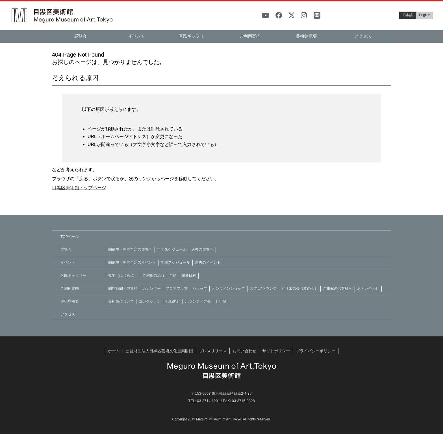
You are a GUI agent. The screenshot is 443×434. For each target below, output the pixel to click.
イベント (136, 36)
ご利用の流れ (153, 275)
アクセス (362, 36)
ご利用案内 (249, 36)
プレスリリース (213, 351)
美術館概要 (306, 36)
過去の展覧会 (202, 249)
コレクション (150, 301)
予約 (173, 275)
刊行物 (221, 301)
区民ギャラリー (193, 36)
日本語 (408, 15)
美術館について (121, 301)
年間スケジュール (171, 249)
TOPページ (69, 237)
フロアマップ (177, 288)
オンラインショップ (228, 288)
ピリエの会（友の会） (299, 288)
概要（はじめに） (123, 275)
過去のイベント (208, 262)
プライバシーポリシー (315, 351)
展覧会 (80, 36)
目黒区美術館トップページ (79, 187)
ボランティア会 (198, 301)
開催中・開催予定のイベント (132, 262)
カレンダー (151, 288)
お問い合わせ (368, 288)
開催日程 (188, 275)
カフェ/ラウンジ (263, 288)
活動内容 (173, 301)
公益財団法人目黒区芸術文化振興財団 (159, 351)
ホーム (114, 351)
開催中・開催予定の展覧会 (130, 249)
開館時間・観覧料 (123, 288)
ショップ (199, 288)
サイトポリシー (276, 351)
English (424, 15)
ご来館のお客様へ (337, 288)
